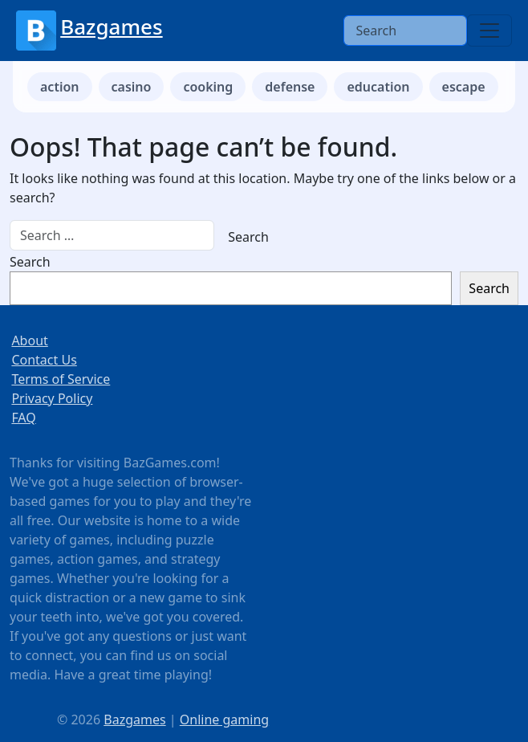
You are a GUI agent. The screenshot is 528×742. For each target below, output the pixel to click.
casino (132, 87)
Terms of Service (60, 379)
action (59, 87)
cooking (208, 87)
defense (290, 87)
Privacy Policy (51, 398)
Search (30, 262)
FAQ (23, 417)
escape (463, 87)
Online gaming (224, 719)
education (378, 87)
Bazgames (111, 26)
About (29, 340)
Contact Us (43, 360)
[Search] (405, 30)
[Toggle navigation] (489, 30)
